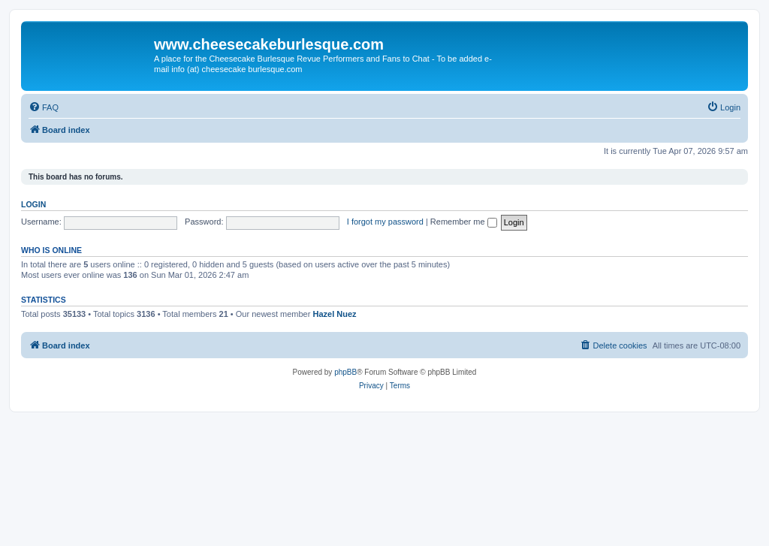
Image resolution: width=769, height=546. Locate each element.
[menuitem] (44, 107)
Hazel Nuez (334, 313)
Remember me (463, 221)
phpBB (345, 372)
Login (33, 204)
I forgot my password (385, 221)
